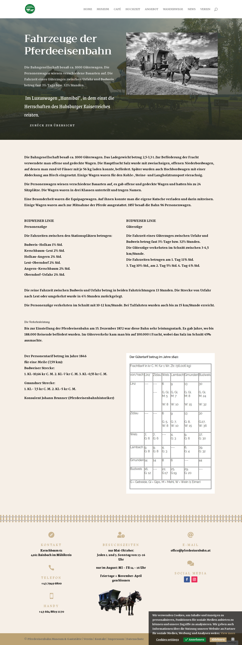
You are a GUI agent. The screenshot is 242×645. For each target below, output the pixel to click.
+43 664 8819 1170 (51, 611)
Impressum (116, 639)
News (192, 9)
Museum (103, 9)
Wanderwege (173, 9)
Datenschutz (135, 639)
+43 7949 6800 (51, 583)
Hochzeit (132, 9)
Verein (205, 9)
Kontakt (100, 639)
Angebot (151, 9)
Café (117, 9)
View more (228, 633)
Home (87, 9)
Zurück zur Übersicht (52, 125)
